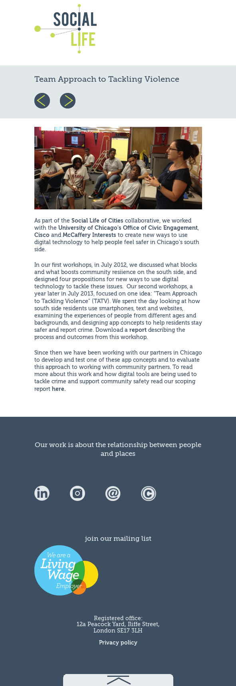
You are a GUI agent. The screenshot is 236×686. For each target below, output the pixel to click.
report (138, 330)
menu (183, 32)
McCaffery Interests (89, 235)
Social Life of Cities (97, 220)
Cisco (42, 235)
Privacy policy (118, 642)
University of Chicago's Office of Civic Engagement (128, 228)
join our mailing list (118, 538)
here (58, 389)
